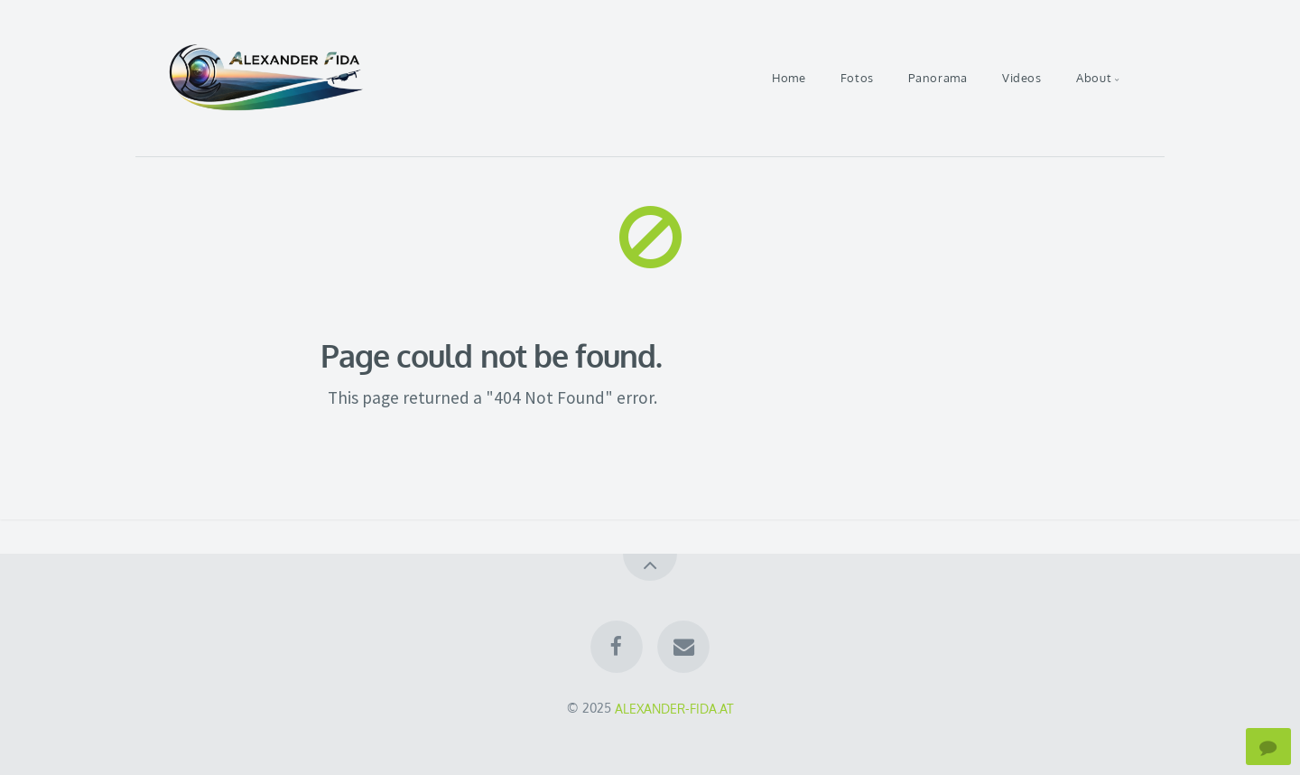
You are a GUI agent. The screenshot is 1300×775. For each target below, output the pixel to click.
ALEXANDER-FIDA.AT (674, 707)
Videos (1022, 77)
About (1093, 77)
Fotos (857, 77)
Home (789, 77)
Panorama (937, 77)
